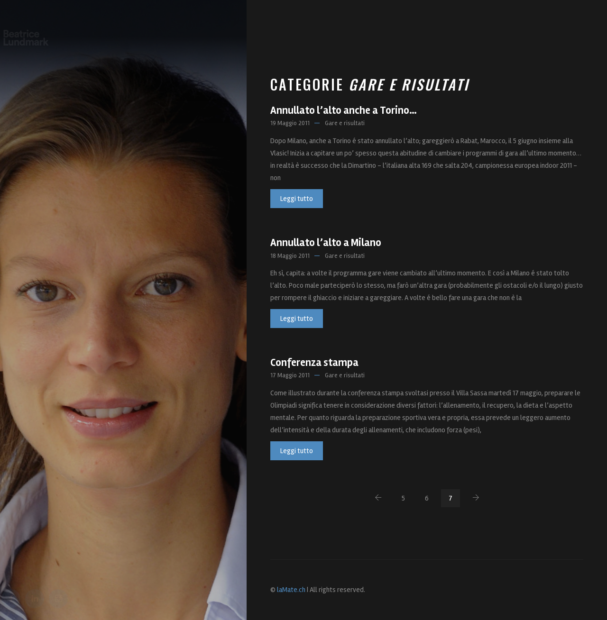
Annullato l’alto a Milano (325, 243)
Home (261, 33)
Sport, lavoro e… (441, 33)
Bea (288, 33)
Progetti (323, 33)
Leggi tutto (296, 198)
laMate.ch (291, 589)
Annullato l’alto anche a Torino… (343, 110)
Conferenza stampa (314, 362)
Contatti (501, 33)
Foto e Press (374, 33)
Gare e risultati (345, 123)
